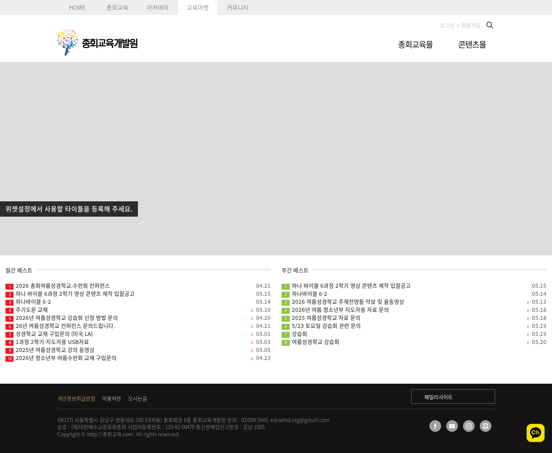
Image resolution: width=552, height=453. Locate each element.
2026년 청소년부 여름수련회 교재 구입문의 (138, 358)
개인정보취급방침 (76, 398)
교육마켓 (198, 7)
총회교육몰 (415, 44)
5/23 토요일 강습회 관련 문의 (414, 326)
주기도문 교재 (138, 310)
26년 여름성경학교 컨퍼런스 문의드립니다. (138, 326)
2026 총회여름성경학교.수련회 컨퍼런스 (138, 286)
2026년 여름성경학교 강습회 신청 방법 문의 (138, 318)
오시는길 (137, 398)
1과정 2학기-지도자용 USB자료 (138, 342)
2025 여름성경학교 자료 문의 (414, 318)
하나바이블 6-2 (138, 302)
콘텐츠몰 (472, 44)
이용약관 (111, 398)
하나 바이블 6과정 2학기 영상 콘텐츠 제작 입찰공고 (138, 294)
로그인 (447, 25)
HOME (77, 7)
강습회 (414, 334)
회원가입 (471, 25)
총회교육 (117, 7)
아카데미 (158, 7)
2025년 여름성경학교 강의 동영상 (138, 350)
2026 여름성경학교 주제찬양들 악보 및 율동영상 (414, 302)
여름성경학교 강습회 (414, 342)
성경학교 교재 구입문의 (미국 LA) (138, 334)
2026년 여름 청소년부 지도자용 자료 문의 (414, 310)
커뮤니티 (238, 7)
